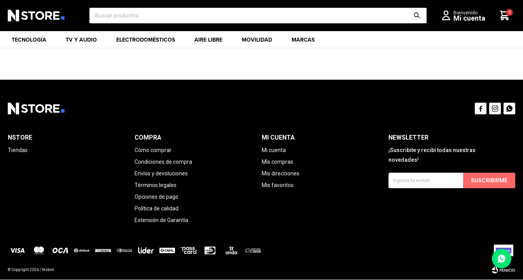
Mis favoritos (278, 185)
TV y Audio (81, 42)
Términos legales (156, 185)
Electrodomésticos (145, 42)
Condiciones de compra (163, 162)
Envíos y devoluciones (161, 173)
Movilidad (257, 42)
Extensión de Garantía (161, 220)
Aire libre (208, 42)
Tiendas (18, 150)
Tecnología (29, 42)
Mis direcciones (280, 173)
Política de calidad (156, 208)
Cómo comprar (153, 150)
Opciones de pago (156, 197)
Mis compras (277, 162)
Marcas (303, 42)
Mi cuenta (274, 150)
